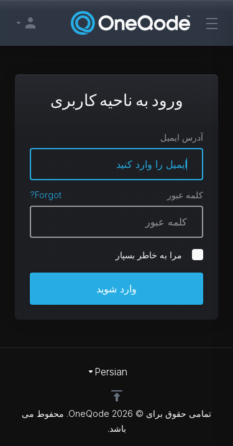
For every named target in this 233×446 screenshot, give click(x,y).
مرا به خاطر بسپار (159, 254)
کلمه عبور (185, 195)
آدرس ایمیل (181, 137)
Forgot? (46, 195)
